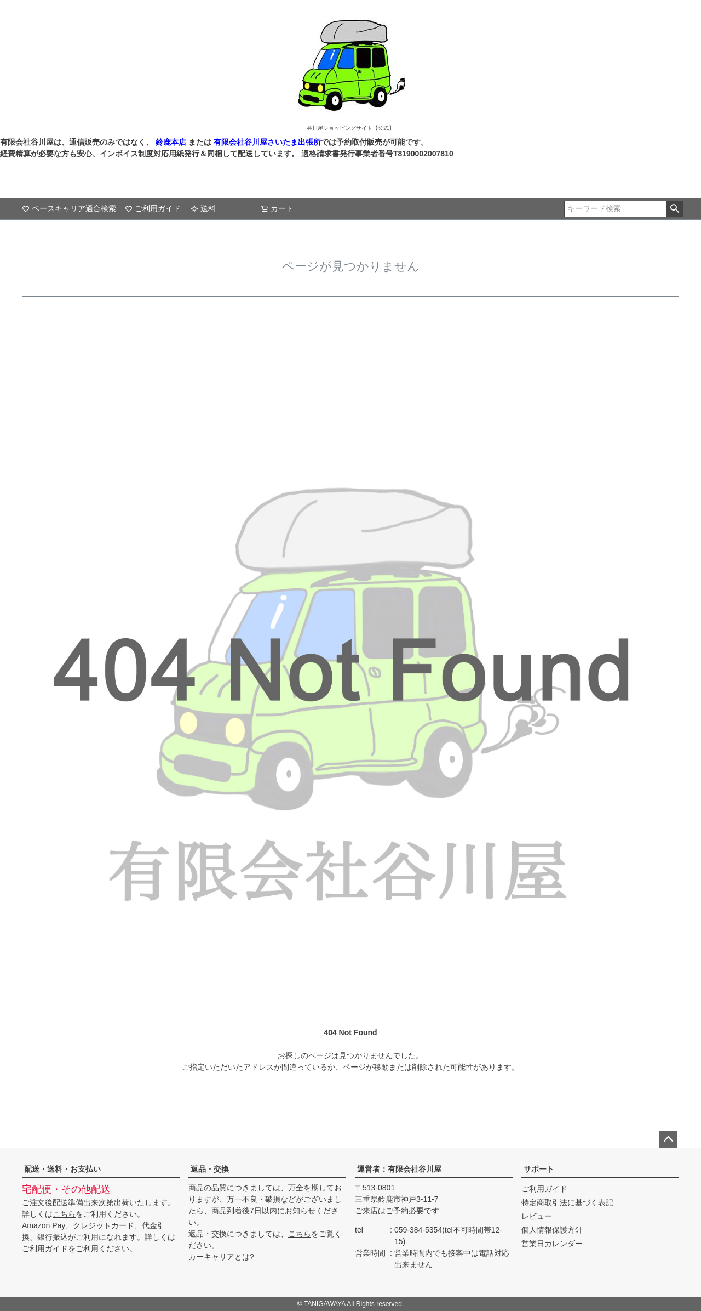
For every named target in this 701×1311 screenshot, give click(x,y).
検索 (674, 209)
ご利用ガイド (153, 208)
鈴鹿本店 (171, 142)
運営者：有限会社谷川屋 (399, 1169)
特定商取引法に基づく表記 (567, 1202)
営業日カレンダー (552, 1243)
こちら (64, 1214)
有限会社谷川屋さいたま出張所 (266, 142)
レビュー (536, 1216)
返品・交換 (210, 1169)
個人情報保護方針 (552, 1229)
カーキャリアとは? (221, 1256)
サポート (539, 1169)
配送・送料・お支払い (62, 1169)
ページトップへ (668, 1139)
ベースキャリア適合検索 (69, 208)
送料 (203, 208)
